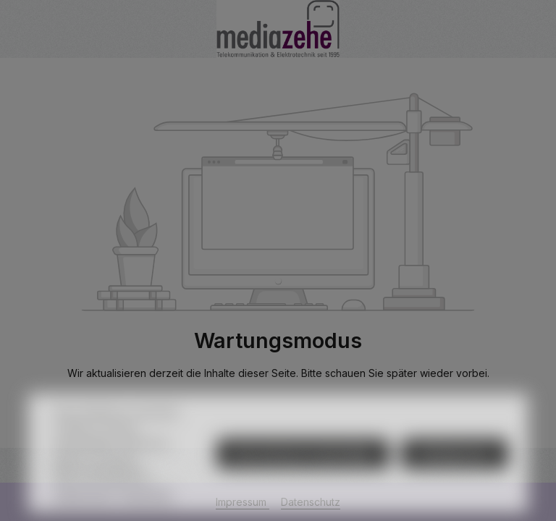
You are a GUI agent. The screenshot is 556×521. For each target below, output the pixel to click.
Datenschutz (83, 513)
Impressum (147, 513)
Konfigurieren (454, 472)
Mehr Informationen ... (105, 492)
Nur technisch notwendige (303, 472)
